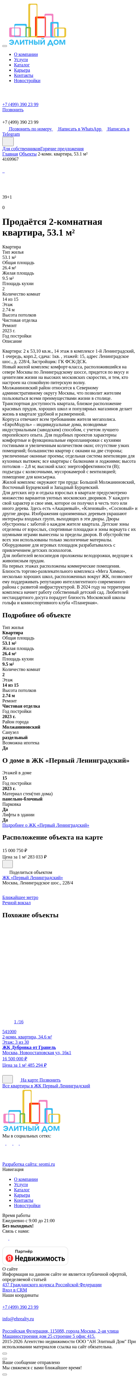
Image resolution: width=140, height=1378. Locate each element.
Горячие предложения (62, 148)
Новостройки (27, 80)
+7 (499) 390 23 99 (70, 1304)
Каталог (22, 64)
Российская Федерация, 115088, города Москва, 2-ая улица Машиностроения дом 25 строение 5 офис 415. (70, 1330)
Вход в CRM (14, 1289)
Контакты (23, 75)
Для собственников (21, 148)
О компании (26, 54)
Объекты (28, 153)
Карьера (22, 70)
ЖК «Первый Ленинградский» (32, 877)
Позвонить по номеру (27, 128)
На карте (26, 1079)
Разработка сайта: (28, 1164)
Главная (10, 153)
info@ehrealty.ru (70, 1315)
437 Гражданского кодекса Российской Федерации (52, 1284)
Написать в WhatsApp (78, 128)
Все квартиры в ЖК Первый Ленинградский (46, 1085)
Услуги (21, 59)
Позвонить (50, 1079)
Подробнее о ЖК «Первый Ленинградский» (45, 825)
